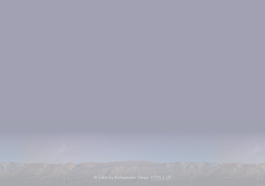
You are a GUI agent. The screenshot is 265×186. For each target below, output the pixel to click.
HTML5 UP (161, 178)
